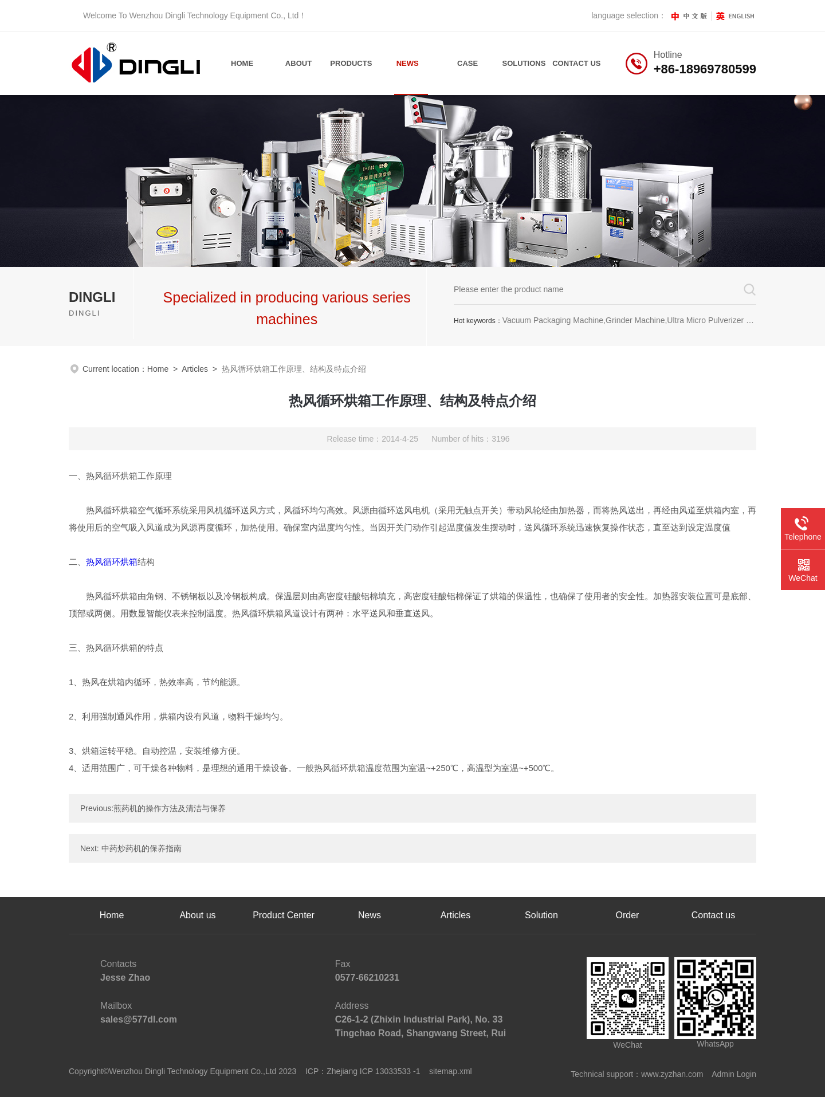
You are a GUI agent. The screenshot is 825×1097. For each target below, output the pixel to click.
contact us (576, 63)
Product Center (284, 915)
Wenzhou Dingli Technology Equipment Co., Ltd (213, 15)
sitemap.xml (450, 1071)
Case (467, 63)
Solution (541, 915)
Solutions (524, 63)
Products (351, 63)
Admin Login (734, 1074)
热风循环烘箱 (112, 562)
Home (242, 63)
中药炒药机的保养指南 (141, 848)
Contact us (713, 915)
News (407, 63)
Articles (195, 368)
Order (627, 915)
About (298, 63)
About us (197, 915)
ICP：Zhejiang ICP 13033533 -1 (363, 1071)
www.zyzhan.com (672, 1074)
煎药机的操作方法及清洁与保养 (169, 808)
